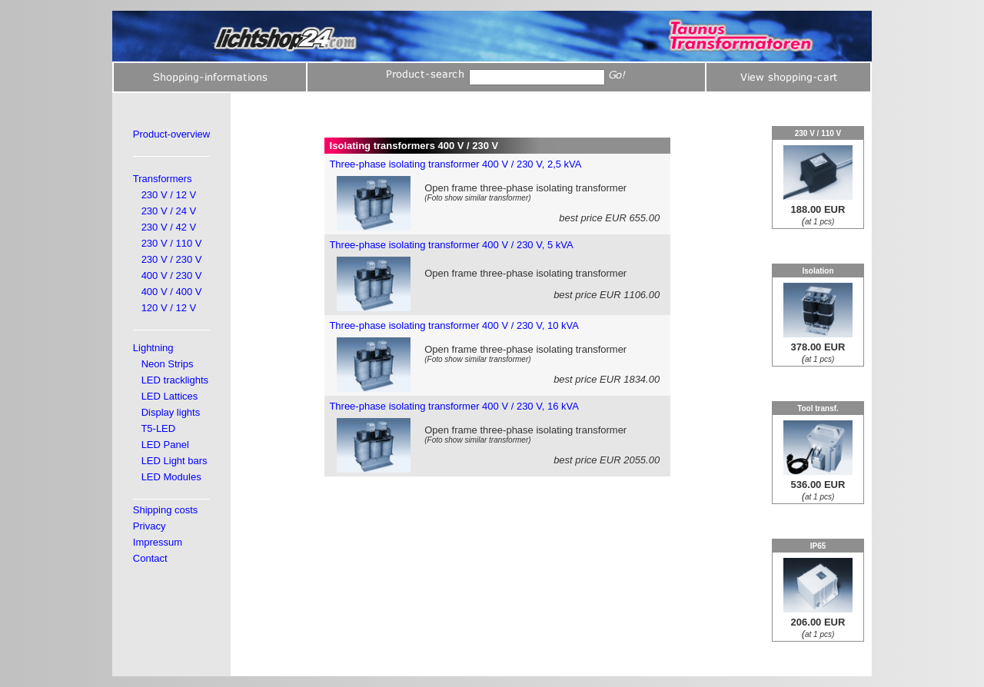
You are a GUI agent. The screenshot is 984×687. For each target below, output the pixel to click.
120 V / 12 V (169, 308)
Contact (150, 558)
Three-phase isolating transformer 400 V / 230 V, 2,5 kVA (455, 164)
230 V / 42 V (169, 227)
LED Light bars (174, 460)
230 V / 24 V (169, 211)
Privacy (149, 526)
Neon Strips (167, 364)
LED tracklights (174, 380)
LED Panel (165, 444)
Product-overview (171, 134)
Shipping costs (165, 510)
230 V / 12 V (169, 195)
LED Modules (171, 477)
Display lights (171, 412)
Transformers (162, 178)
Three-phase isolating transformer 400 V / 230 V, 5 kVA (451, 245)
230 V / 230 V (171, 259)
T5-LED (158, 428)
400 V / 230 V (171, 275)
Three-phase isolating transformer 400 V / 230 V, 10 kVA (453, 325)
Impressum (157, 542)
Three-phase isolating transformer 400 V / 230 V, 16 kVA (453, 406)
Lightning (153, 347)
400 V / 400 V (171, 291)
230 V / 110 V (171, 243)
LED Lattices (169, 396)
